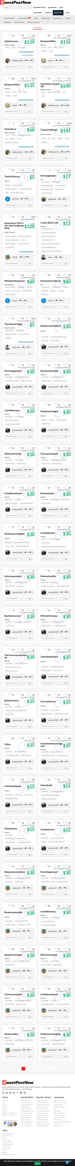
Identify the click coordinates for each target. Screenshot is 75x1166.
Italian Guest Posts (42, 1107)
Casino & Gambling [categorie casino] (59, 1117)
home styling (9, 247)
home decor (59, 189)
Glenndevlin (46, 785)
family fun (45, 294)
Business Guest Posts (27, 1104)
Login (67, 12)
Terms (4, 1107)
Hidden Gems (45, 18)
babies (44, 842)
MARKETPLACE (39, 7)
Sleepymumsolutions (50, 326)
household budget (22, 546)
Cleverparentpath (49, 454)
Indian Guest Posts (42, 1100)
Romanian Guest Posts (43, 1123)
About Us (5, 1100)
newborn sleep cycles (49, 799)
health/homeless (25, 189)
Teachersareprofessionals (15, 656)
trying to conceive (11, 671)
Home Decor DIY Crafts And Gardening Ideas (14, 225)
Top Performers (58, 18)
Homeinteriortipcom (50, 281)
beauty (7, 185)
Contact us (5, 1109)
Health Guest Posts (26, 1115)
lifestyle (44, 142)
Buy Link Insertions (7, 1144)
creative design (47, 193)
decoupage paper (48, 185)
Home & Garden (9, 45)
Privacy (4, 1104)
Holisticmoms (11, 41)
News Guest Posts (26, 1117)
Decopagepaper (48, 175)
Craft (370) (37, 27)
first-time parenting (12, 420)
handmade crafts (47, 189)
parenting (45, 291)
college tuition (46, 380)
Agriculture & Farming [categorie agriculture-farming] (60, 1102)
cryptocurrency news (49, 232)
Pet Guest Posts (25, 1119)
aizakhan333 (16, 888)
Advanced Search (9, 18)
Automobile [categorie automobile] (57, 1111)
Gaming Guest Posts (26, 1113)
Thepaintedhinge (48, 130)
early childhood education (50, 795)
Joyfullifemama (12, 410)
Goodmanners (47, 829)
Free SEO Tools (6, 1146)
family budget (46, 670)
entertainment (10, 294)
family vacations (47, 714)
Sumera (50, 60)
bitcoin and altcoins (48, 236)
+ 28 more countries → (43, 1126)
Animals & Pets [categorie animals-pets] (58, 1104)
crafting (8, 338)
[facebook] (7, 1092)
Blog (3, 1138)
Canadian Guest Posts (43, 1115)
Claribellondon (47, 533)
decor (7, 135)
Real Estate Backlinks (27, 1121)
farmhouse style (10, 334)
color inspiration (23, 243)
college (17, 499)
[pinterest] (25, 1092)
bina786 (15, 257)
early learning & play (61, 714)
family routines (47, 625)
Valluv (7, 744)
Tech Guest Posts (26, 1123)
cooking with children (12, 424)
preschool (45, 340)
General (43, 45)
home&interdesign (11, 142)
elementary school (48, 586)
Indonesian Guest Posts (43, 1104)
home (7, 47)
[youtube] (21, 1092)
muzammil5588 (53, 347)
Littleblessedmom (13, 493)
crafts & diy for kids (11, 380)
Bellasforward (11, 700)
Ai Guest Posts (25, 1102)
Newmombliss (47, 493)
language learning (11, 798)
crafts (23, 240)
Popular (68, 18)
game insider (46, 423)
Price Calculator (6, 1148)
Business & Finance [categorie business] (59, 1115)
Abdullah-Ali (52, 199)
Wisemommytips (12, 454)
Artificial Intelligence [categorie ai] (59, 1107)
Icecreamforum (48, 701)
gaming (44, 420)
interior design (10, 236)
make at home (10, 842)
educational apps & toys (59, 337)
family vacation (10, 287)
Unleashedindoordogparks (51, 744)
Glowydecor (10, 129)
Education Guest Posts (27, 1111)
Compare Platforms (7, 1142)
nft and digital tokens (49, 247)
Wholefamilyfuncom (14, 281)
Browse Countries (33, 22)
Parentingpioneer (13, 371)
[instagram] (17, 1092)
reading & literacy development (16, 710)
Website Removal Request (9, 1113)
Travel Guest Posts (26, 1126)
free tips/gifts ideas (17, 192)
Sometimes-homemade (50, 85)
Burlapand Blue (48, 41)
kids (6, 192)
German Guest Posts (42, 1102)
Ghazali (14, 300)
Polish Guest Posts (42, 1121)
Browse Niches (19, 22)
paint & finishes (10, 243)
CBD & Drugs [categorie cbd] (57, 1119)
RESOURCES (38, 12)
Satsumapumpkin (13, 576)
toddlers (17, 707)
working (44, 51)
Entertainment (9, 284)
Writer (50, 257)
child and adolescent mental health (53, 546)
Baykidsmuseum (12, 616)
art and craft (16, 291)
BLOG (61, 7)
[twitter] (14, 1092)
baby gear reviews (11, 503)
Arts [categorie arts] (55, 1109)
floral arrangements (12, 240)
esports (51, 420)
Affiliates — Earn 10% (8, 1115)
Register (58, 12)
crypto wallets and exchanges (51, 251)
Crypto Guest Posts (26, 1109)
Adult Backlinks (25, 1100)
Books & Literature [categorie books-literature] (59, 1113)
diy (6, 139)
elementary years (62, 755)
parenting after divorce (56, 842)
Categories (7, 22)
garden (12, 139)
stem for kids (9, 463)
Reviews (4, 1111)
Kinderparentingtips (14, 534)
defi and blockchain (48, 240)
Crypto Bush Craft (49, 222)
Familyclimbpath (12, 786)
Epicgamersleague (49, 411)
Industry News (6, 1140)
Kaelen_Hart (16, 347)
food (51, 51)
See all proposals (12, 66)
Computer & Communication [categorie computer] (62, 1121)
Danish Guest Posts (42, 1119)
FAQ (3, 1102)
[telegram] (10, 1092)
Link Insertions (24, 18)
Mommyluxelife (48, 576)
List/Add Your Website (8, 1154)
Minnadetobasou (48, 616)
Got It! (37, 1163)
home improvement (24, 236)
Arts (41, 179)
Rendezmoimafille (49, 371)
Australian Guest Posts (43, 1111)
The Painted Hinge (13, 324)
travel (7, 291)
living (13, 47)
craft (50, 47)
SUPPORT (48, 12)
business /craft (18, 185)
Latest (36, 18)
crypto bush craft (47, 229)
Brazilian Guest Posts (42, 1117)
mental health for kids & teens (15, 838)
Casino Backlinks (25, 1107)
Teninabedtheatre (49, 656)
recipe (44, 47)
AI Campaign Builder (8, 1133)
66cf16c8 (15, 199)
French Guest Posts (42, 1109)
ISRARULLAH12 (17, 60)
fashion (44, 539)
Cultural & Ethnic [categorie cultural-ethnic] (58, 1123)
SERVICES (52, 7)
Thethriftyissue (12, 176)
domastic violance (11, 189)
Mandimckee (10, 828)
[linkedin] (3, 1092)
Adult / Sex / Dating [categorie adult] (59, 1100)
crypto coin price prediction (51, 243)
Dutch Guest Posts (42, 1113)
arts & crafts (46, 182)
